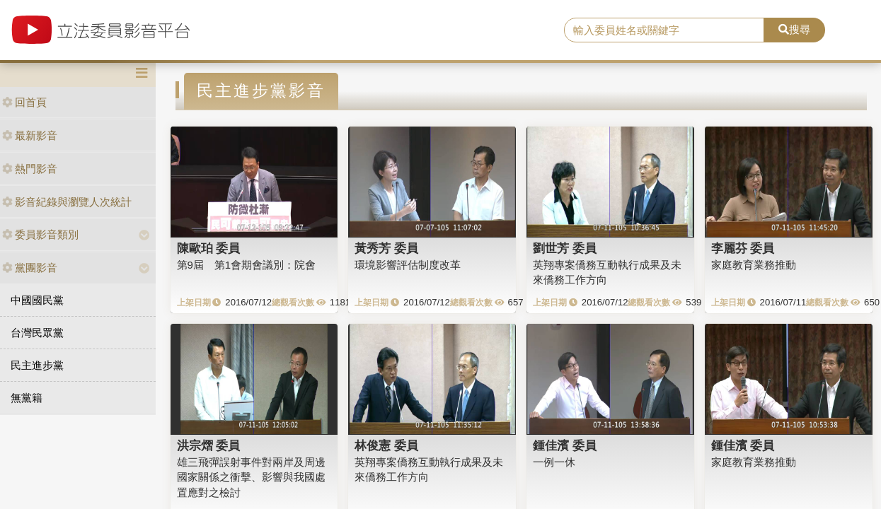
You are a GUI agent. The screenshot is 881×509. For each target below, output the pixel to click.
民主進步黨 (37, 365)
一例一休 (554, 462)
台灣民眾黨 (37, 333)
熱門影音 (29, 169)
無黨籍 (26, 398)
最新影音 (29, 135)
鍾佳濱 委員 (565, 445)
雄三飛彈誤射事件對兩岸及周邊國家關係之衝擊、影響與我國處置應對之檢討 (251, 477)
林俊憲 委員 (386, 445)
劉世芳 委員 (565, 248)
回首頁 (24, 102)
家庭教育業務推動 (753, 265)
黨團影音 (29, 268)
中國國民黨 (37, 300)
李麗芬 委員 (743, 248)
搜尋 (794, 29)
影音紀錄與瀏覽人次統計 (67, 202)
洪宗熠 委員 (209, 445)
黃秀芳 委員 (386, 248)
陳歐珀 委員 (209, 248)
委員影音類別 (40, 234)
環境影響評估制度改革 (408, 265)
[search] (664, 30)
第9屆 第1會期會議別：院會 (246, 265)
